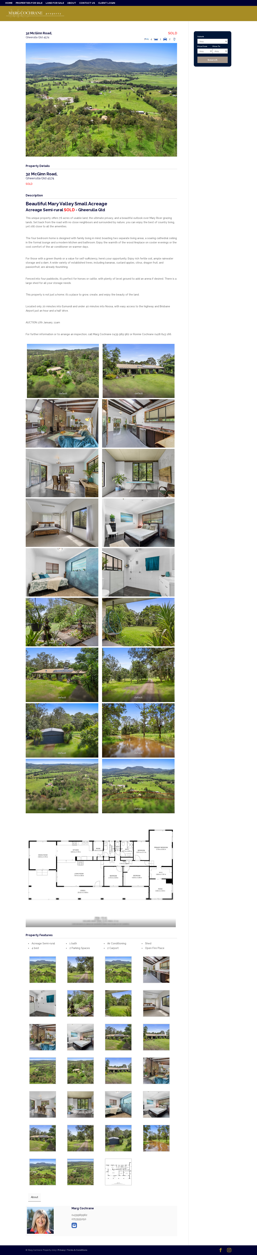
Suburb (200, 36)
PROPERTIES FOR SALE (29, 3)
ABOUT (71, 3)
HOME (8, 3)
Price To (216, 46)
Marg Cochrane (83, 1208)
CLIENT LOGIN (106, 3)
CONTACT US (87, 3)
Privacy (61, 1250)
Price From (202, 46)
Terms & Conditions (77, 1250)
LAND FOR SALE (55, 3)
